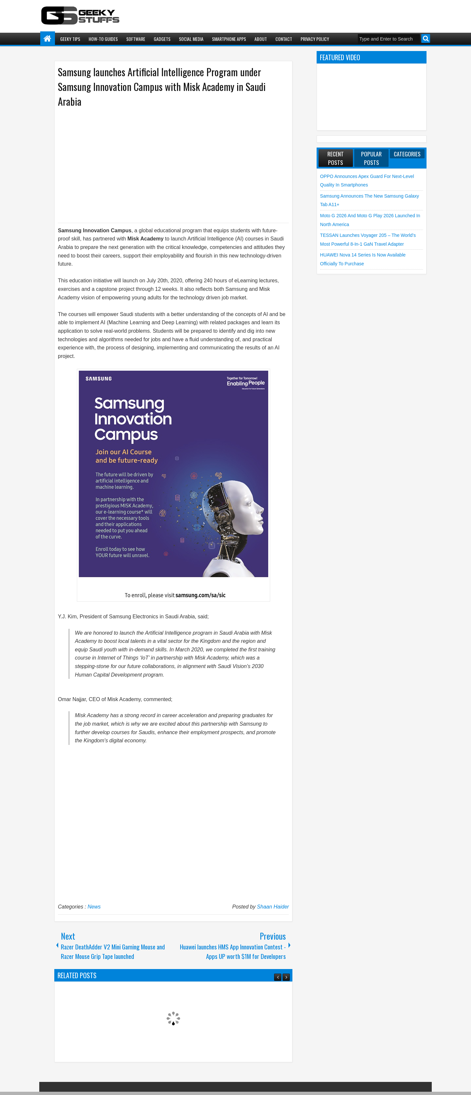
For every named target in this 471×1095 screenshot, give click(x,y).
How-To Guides (103, 38)
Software (135, 38)
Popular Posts (371, 158)
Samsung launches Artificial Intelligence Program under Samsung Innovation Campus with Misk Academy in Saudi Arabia (162, 86)
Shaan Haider (273, 907)
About (260, 38)
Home (47, 38)
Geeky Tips (70, 38)
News (94, 907)
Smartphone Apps (229, 38)
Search (425, 38)
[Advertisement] (167, 164)
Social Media (191, 38)
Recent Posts (335, 158)
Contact (283, 38)
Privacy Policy (315, 38)
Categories (407, 154)
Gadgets (162, 38)
